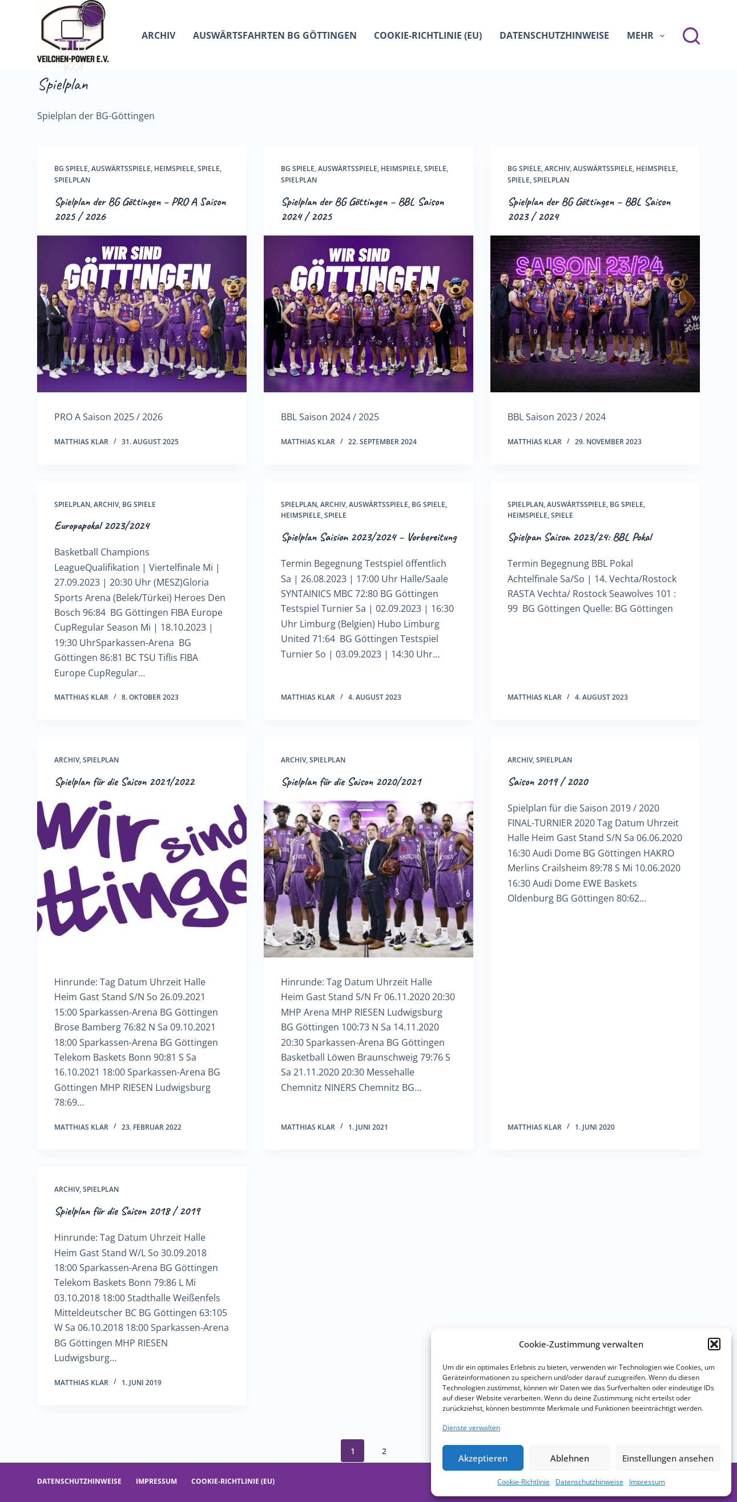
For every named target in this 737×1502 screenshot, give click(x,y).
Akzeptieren (483, 1458)
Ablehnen (569, 1458)
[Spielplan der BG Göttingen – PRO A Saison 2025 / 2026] (142, 314)
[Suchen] (691, 35)
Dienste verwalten (471, 1427)
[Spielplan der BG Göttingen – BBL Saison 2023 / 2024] (595, 314)
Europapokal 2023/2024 (101, 525)
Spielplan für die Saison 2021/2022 (124, 781)
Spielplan (72, 180)
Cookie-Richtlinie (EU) (428, 35)
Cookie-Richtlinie (523, 1482)
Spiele (209, 168)
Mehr (648, 36)
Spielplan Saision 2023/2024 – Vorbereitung (368, 537)
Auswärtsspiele (121, 168)
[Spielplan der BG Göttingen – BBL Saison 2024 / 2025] (368, 314)
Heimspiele (174, 168)
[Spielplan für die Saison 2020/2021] (368, 879)
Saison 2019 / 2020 (547, 781)
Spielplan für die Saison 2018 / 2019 (127, 1211)
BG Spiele (71, 168)
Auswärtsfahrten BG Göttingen (275, 35)
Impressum (647, 1482)
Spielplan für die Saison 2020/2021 (351, 781)
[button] (714, 1344)
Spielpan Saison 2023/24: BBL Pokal (579, 537)
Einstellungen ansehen (668, 1458)
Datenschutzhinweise (589, 1482)
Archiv (158, 35)
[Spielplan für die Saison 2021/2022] (142, 879)
